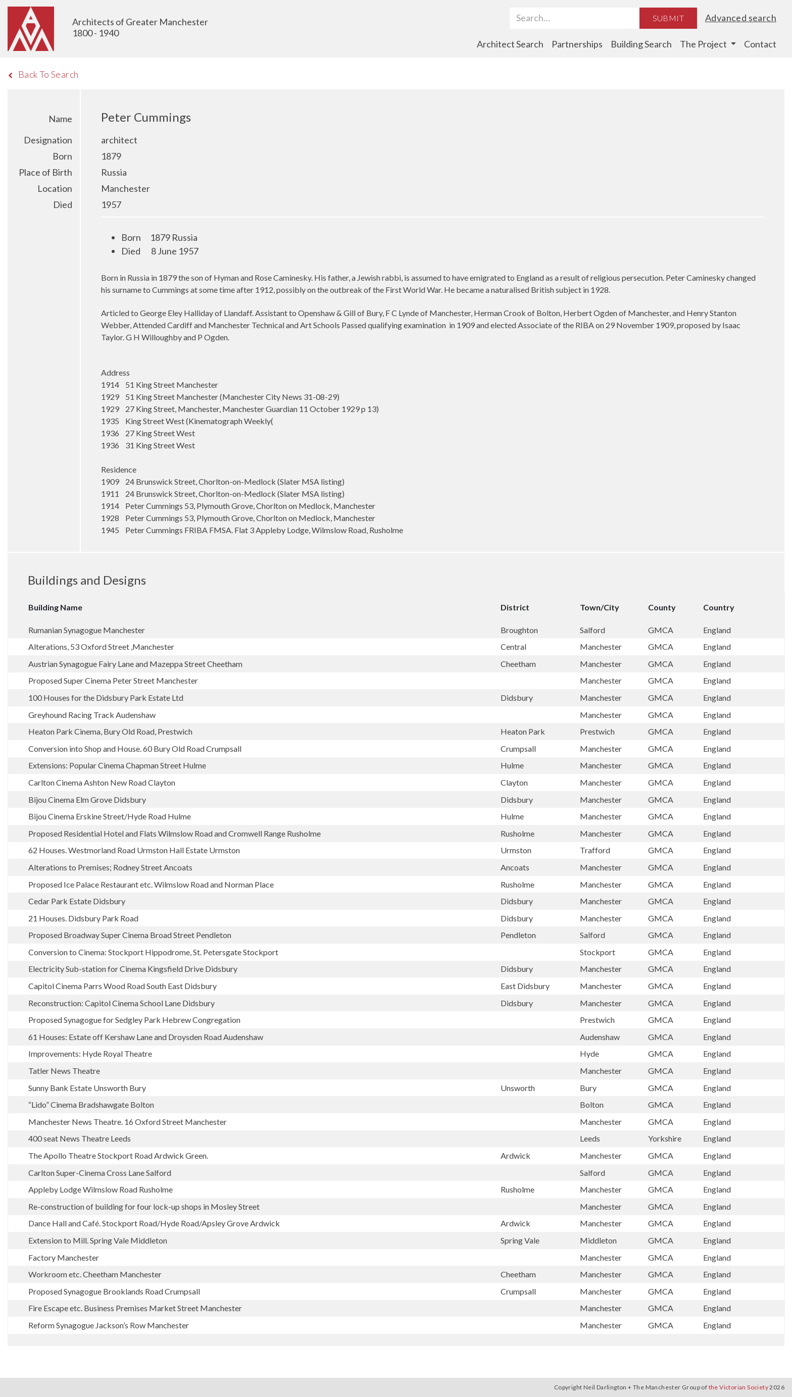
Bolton (592, 1104)
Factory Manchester (63, 1257)
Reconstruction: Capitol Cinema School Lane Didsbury (121, 1003)
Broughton (520, 630)
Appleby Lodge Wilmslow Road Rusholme (100, 1189)
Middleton (599, 1240)
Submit (668, 18)
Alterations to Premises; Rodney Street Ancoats (110, 867)
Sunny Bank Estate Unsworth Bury (87, 1088)
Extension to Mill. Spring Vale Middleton (97, 1240)
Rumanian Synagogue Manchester (86, 630)
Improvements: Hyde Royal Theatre (90, 1053)
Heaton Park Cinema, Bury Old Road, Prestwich (110, 731)
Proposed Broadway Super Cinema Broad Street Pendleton (129, 935)
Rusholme (518, 833)
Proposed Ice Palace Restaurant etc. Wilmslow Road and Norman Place (151, 884)
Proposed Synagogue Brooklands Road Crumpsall (114, 1291)
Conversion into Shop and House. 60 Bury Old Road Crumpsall (134, 748)
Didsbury (517, 697)
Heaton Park (524, 731)
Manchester (601, 646)
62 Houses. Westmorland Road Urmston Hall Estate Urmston (134, 850)
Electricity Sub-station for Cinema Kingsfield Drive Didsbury (132, 968)
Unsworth (518, 1088)
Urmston (517, 850)
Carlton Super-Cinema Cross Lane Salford (99, 1172)
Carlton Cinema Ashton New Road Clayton (101, 782)
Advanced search (740, 17)
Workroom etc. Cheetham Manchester (95, 1274)
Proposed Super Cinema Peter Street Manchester (113, 680)
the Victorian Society (738, 1387)
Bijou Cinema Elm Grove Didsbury (87, 799)
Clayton (515, 782)
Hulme (513, 765)
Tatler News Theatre (64, 1070)
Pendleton (519, 935)
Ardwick (516, 1155)
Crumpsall (519, 748)
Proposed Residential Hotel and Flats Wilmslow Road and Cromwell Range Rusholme (174, 833)
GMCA (661, 630)
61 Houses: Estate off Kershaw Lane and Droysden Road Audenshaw (145, 1037)
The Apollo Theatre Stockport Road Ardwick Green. (118, 1155)
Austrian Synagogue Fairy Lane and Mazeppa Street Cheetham (135, 663)
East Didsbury (526, 986)
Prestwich (598, 731)
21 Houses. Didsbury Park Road (83, 918)
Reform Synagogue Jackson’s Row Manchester (108, 1325)
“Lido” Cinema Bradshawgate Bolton (91, 1104)
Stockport (598, 952)
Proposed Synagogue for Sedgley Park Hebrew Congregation (134, 1019)
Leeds (591, 1138)
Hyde (590, 1053)
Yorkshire (665, 1138)
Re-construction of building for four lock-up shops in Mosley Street (144, 1206)
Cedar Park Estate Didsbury (76, 901)
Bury (589, 1088)
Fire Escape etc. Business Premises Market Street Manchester (135, 1308)
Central (514, 646)
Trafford (596, 850)
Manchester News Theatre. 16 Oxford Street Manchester (127, 1121)
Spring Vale (521, 1240)
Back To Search (43, 74)
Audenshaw (600, 1037)
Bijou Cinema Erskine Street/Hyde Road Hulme (109, 816)
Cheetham (519, 663)
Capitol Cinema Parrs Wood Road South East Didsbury (122, 986)
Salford (593, 630)
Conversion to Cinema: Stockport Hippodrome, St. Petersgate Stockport (153, 952)
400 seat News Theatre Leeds (79, 1138)
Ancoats (516, 867)
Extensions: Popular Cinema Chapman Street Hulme (117, 765)
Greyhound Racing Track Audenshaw (92, 714)
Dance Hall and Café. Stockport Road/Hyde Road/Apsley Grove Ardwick (154, 1223)
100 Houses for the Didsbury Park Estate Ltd (105, 697)
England (717, 630)
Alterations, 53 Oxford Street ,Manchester (101, 646)
